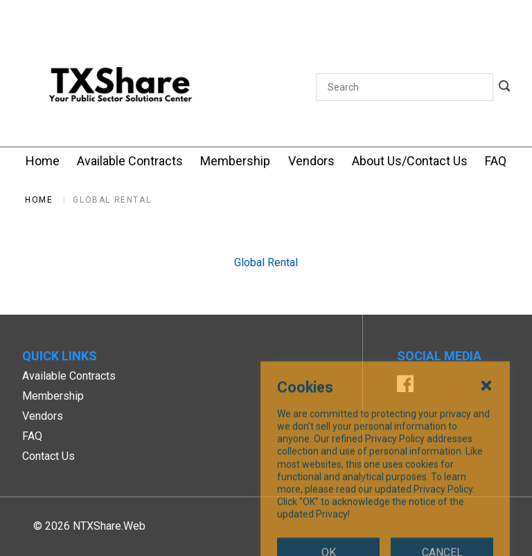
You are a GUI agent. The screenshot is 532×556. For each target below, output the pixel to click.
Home (39, 200)
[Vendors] (311, 160)
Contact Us (48, 456)
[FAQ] (495, 160)
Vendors (42, 416)
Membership (53, 395)
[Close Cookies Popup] (486, 451)
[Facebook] (405, 385)
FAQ (32, 436)
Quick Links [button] (59, 356)
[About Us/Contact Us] (410, 160)
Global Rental (112, 200)
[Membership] (235, 160)
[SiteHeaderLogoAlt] (120, 87)
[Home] (43, 160)
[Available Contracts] (130, 160)
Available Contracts (69, 375)
